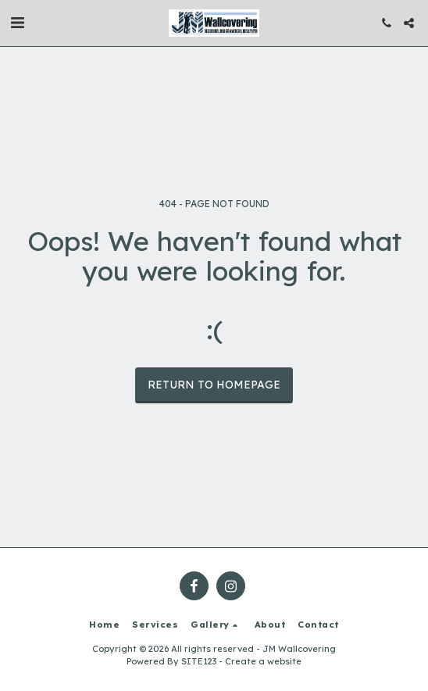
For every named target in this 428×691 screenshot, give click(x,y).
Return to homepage (214, 385)
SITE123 (198, 661)
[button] (17, 22)
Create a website (263, 661)
